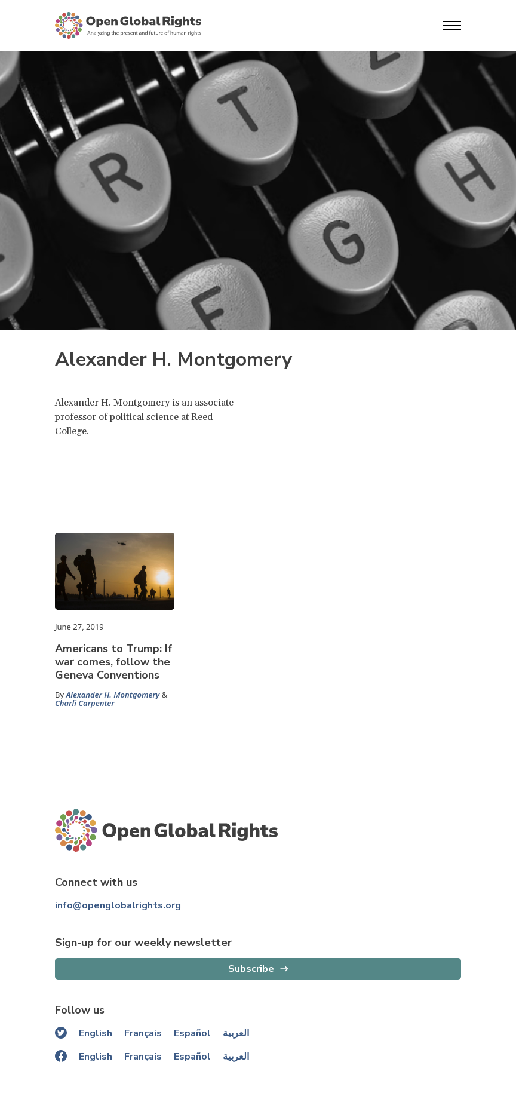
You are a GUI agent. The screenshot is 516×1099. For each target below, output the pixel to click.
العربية (236, 1033)
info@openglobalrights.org (118, 905)
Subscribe (251, 968)
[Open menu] (452, 25)
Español (192, 1033)
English (95, 1033)
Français (143, 1033)
